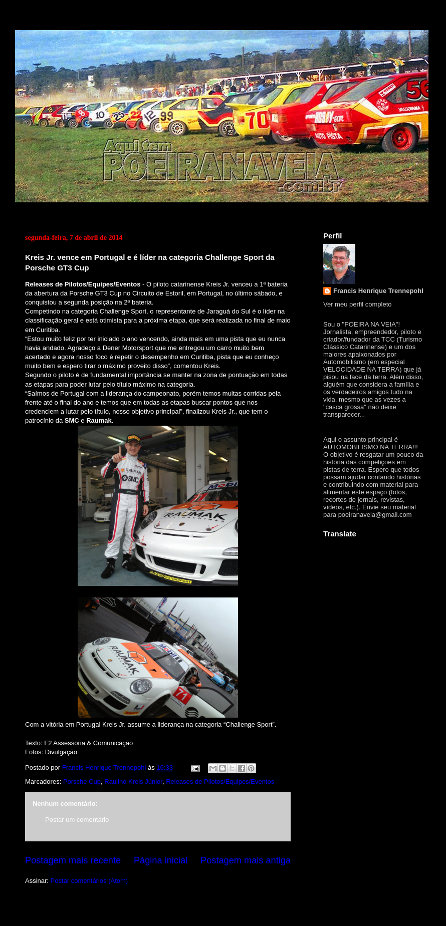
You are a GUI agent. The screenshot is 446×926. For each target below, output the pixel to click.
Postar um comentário (77, 819)
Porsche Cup (82, 781)
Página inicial (160, 860)
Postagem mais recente (73, 860)
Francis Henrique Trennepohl (378, 290)
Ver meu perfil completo (357, 304)
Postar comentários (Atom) (89, 880)
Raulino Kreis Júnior (133, 781)
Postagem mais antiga (245, 860)
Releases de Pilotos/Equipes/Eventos (220, 781)
